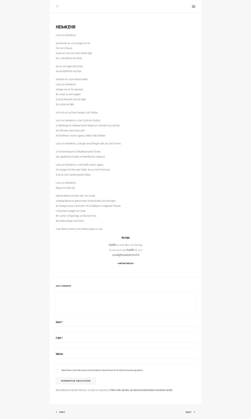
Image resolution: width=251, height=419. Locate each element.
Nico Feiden (126, 237)
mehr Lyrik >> (130, 263)
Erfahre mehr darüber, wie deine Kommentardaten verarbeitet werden (140, 390)
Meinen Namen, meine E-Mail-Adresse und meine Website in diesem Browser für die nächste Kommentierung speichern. (102, 370)
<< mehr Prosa (121, 263)
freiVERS (112, 245)
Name (59, 322)
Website (59, 354)
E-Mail (59, 338)
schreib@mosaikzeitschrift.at (125, 255)
